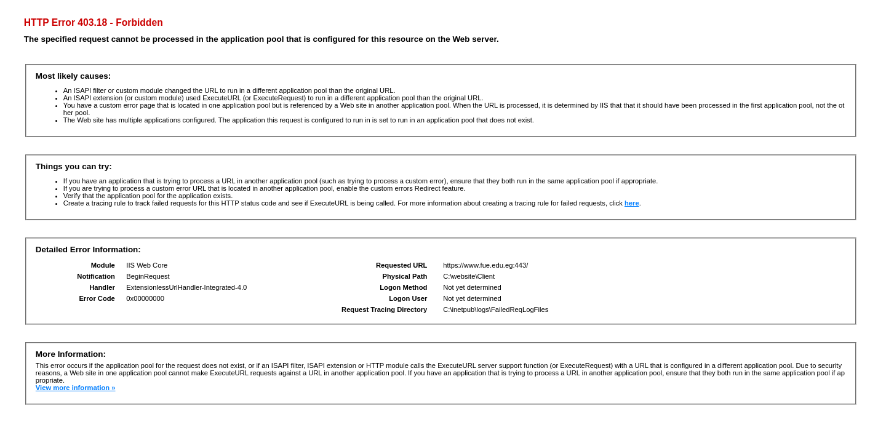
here (632, 203)
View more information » (76, 387)
